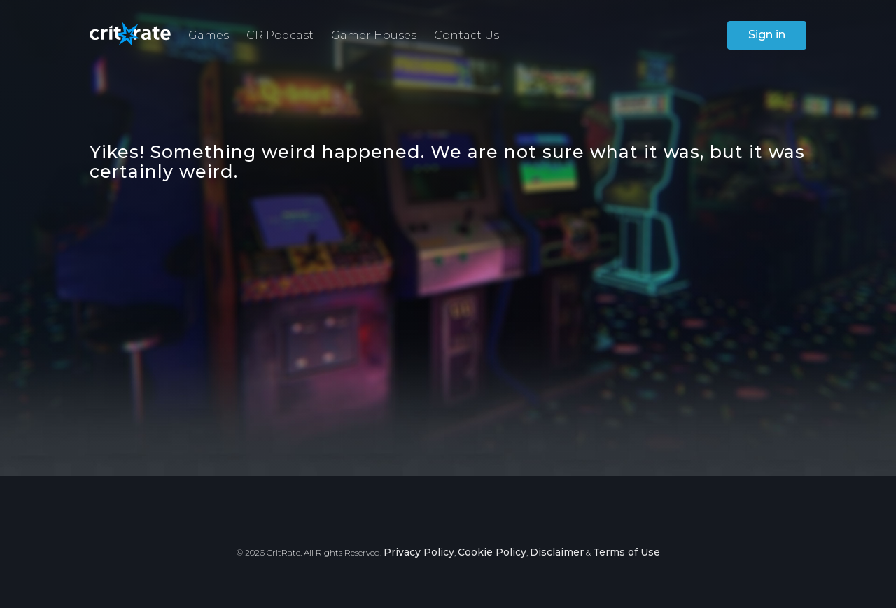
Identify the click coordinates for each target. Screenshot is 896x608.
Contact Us (466, 35)
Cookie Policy (492, 552)
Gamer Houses (373, 35)
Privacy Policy (419, 552)
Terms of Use (626, 552)
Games (208, 35)
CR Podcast (280, 35)
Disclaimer (557, 552)
